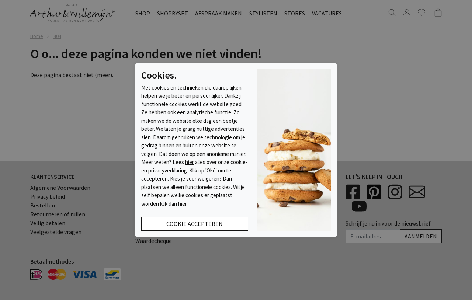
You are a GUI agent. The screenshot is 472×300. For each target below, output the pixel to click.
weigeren (208, 178)
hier (189, 161)
